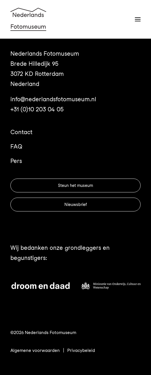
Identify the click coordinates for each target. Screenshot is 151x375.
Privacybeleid (81, 350)
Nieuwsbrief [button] (75, 204)
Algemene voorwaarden (35, 350)
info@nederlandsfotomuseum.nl (53, 99)
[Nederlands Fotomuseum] (28, 19)
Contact (21, 132)
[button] (137, 19)
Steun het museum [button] (75, 185)
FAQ (16, 146)
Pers (16, 161)
